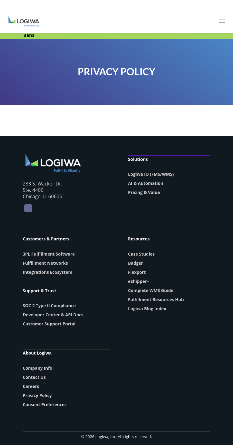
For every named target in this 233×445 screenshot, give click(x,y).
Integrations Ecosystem (47, 272)
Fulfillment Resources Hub (156, 299)
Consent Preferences (44, 404)
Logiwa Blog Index (147, 308)
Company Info (37, 368)
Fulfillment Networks (45, 263)
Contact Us (34, 377)
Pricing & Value (144, 192)
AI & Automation (145, 183)
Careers (31, 386)
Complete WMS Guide (151, 290)
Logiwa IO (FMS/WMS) (151, 174)
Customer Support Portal (49, 324)
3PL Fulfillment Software (49, 254)
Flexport (137, 272)
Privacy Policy (37, 395)
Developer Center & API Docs (53, 315)
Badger (135, 263)
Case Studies (141, 254)
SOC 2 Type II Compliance (49, 305)
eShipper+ (138, 281)
